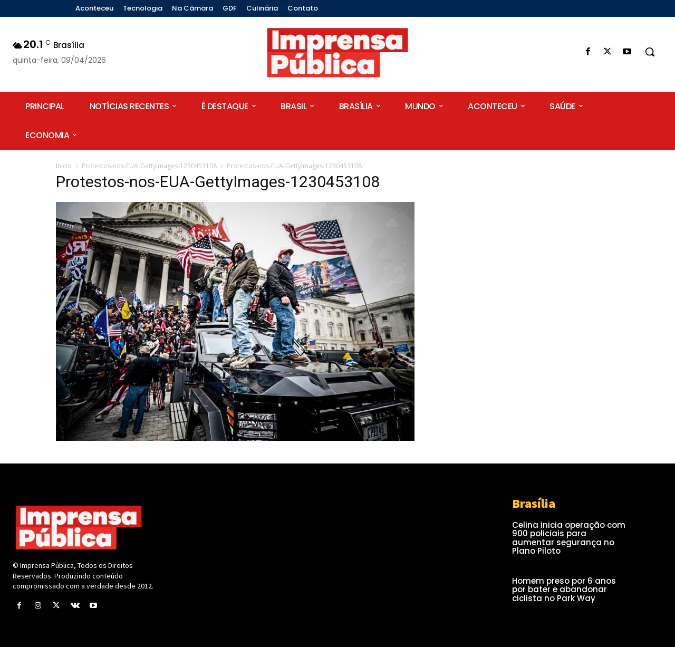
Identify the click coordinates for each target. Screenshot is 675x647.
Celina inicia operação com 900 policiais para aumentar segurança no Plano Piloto (568, 538)
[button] (649, 51)
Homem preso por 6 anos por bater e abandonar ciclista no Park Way (564, 589)
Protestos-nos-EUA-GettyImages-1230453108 (149, 165)
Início (64, 165)
